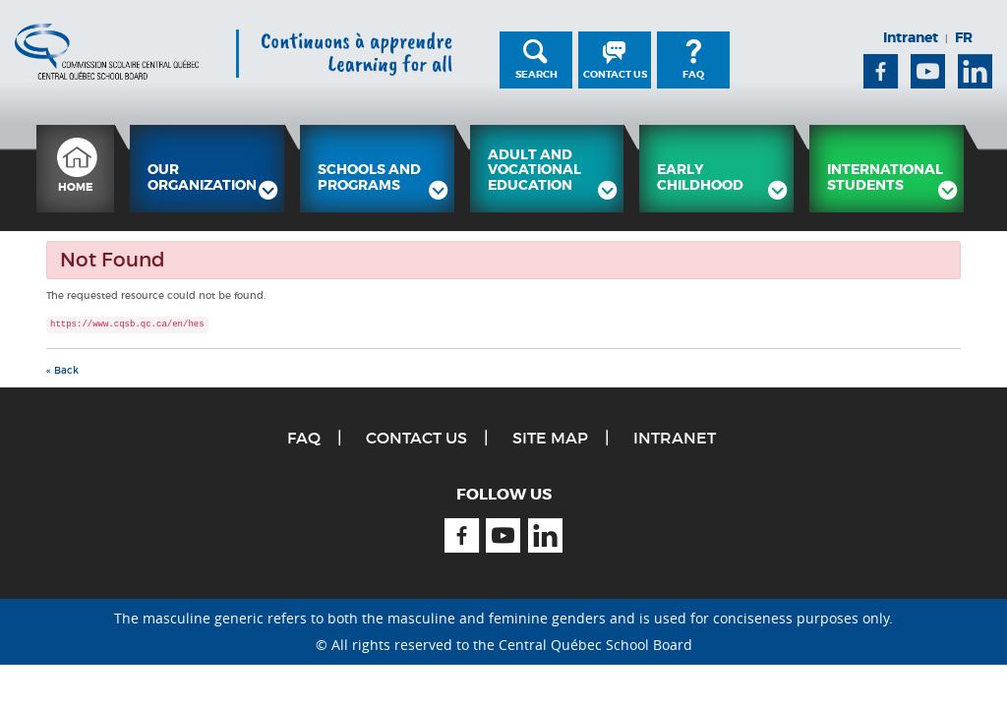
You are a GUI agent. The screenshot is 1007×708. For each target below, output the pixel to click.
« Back (62, 370)
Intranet (910, 37)
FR (964, 37)
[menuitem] (75, 168)
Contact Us (615, 74)
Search (536, 74)
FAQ (693, 74)
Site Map (550, 437)
